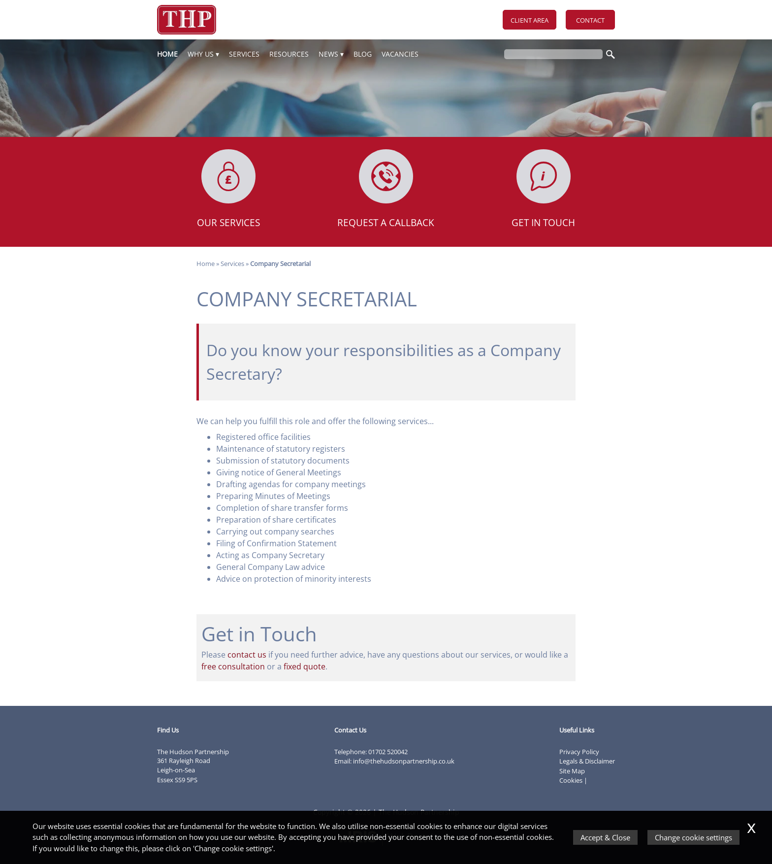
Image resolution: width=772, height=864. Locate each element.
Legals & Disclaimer (587, 761)
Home (167, 54)
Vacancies (400, 54)
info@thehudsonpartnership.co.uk (403, 761)
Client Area (529, 20)
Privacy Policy (579, 751)
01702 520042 (388, 751)
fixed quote (304, 666)
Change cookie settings (693, 837)
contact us (246, 654)
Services (244, 54)
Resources (289, 54)
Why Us (201, 54)
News (328, 54)
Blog (363, 54)
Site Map (572, 770)
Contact (590, 20)
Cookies (570, 780)
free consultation (233, 666)
